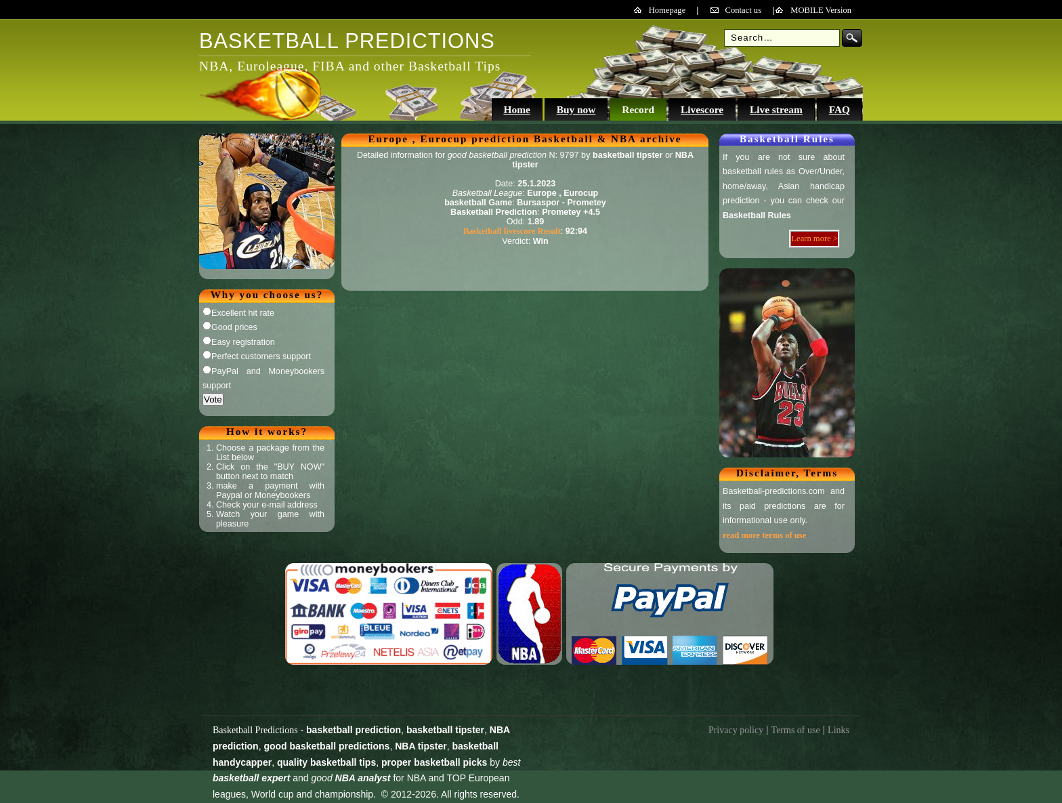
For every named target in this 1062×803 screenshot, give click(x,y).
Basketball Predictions (255, 730)
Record (638, 109)
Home (516, 109)
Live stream (776, 109)
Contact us (743, 10)
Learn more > (814, 238)
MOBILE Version (820, 10)
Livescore (702, 109)
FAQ (839, 109)
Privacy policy (735, 730)
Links (838, 730)
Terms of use (795, 730)
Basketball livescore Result (512, 231)
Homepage (667, 10)
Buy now (576, 109)
